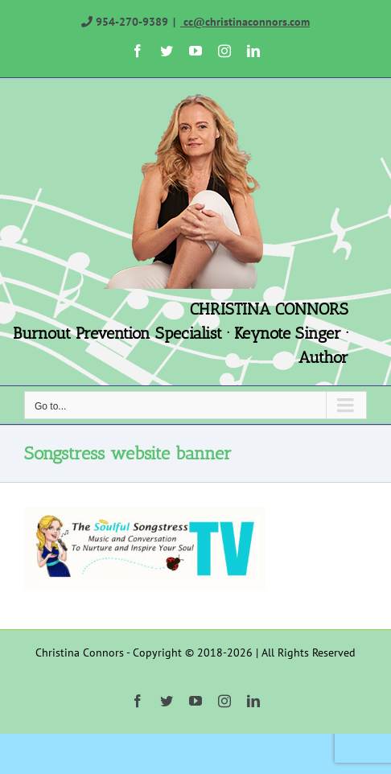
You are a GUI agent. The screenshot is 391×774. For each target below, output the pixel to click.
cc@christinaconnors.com (245, 21)
